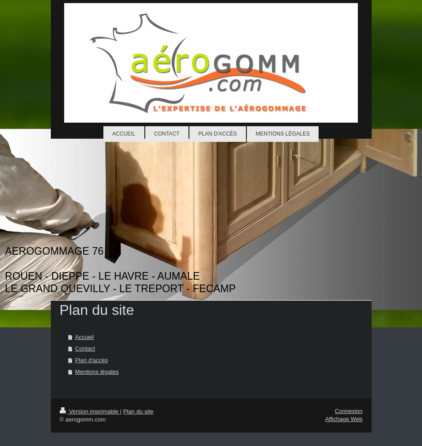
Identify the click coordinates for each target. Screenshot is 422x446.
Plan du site (138, 411)
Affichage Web (343, 419)
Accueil (84, 337)
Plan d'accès (91, 360)
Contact (85, 348)
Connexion (348, 411)
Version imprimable (90, 411)
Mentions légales (97, 371)
